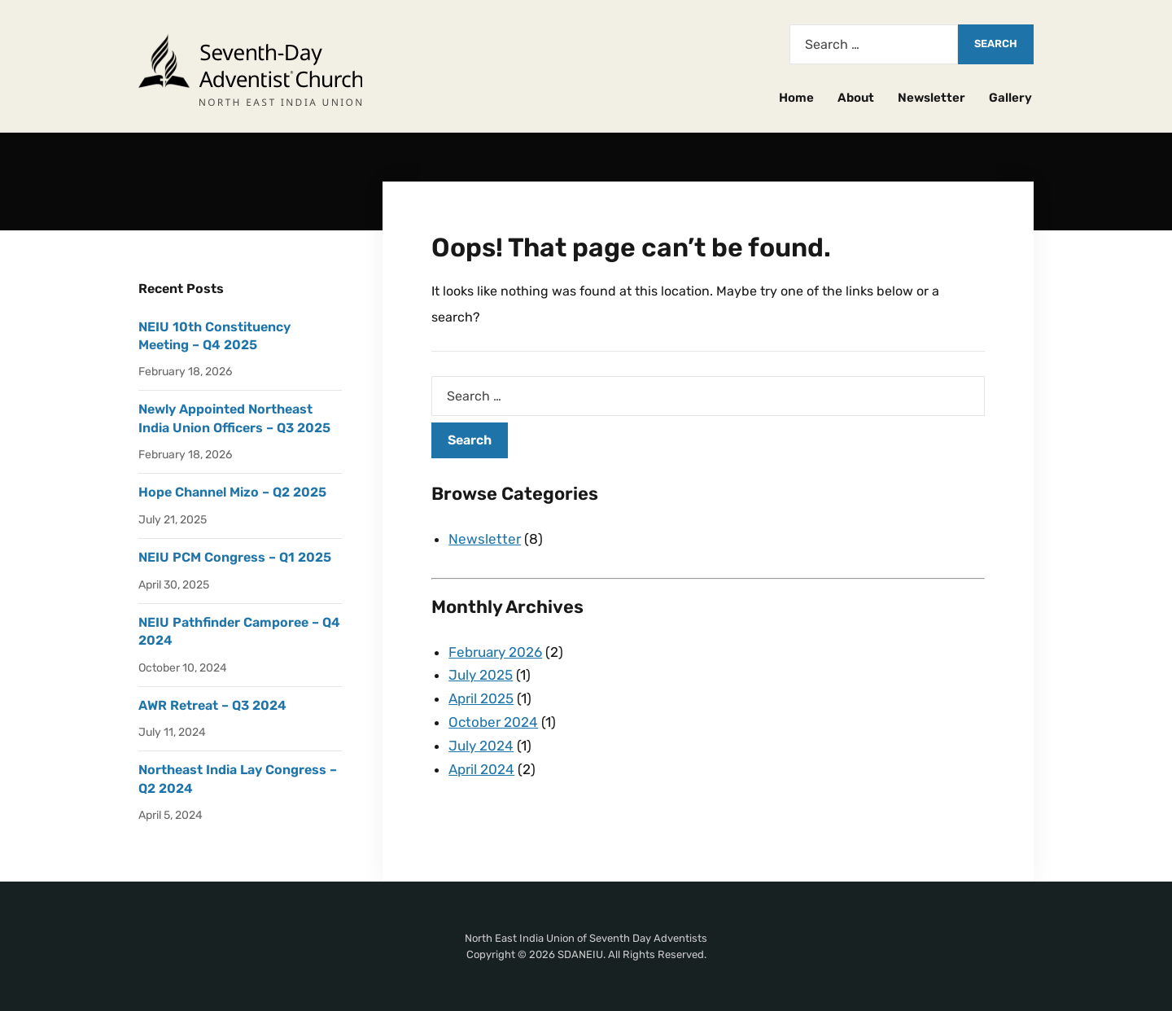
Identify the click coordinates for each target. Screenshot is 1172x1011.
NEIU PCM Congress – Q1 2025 (234, 557)
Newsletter (931, 97)
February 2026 (495, 652)
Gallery (1010, 97)
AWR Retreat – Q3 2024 (212, 705)
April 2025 (481, 698)
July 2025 (480, 675)
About (855, 97)
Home (796, 97)
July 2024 (481, 745)
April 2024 (481, 769)
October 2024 (493, 722)
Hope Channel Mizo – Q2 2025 (232, 492)
